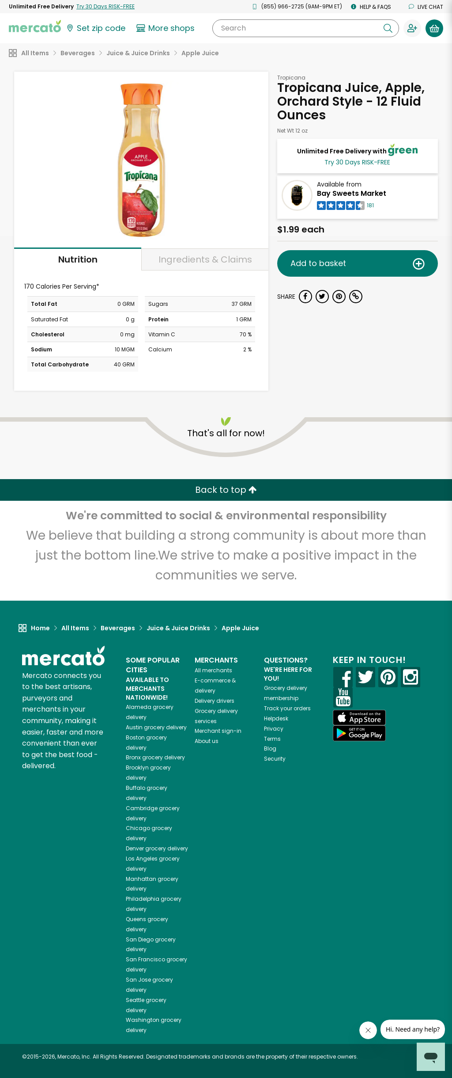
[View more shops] (166, 28)
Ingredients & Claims (205, 259)
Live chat (426, 7)
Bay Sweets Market (351, 193)
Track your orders (287, 708)
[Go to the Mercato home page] (35, 25)
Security (275, 758)
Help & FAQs (371, 7)
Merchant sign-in (218, 731)
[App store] (359, 718)
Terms (272, 739)
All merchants (213, 670)
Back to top (226, 490)
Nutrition (78, 259)
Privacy (273, 728)
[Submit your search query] (388, 28)
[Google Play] (359, 733)
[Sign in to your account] (412, 28)
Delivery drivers (214, 701)
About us (206, 741)
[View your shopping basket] (434, 28)
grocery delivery (156, 727)
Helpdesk (276, 718)
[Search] (305, 28)
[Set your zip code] (95, 28)
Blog (270, 748)
